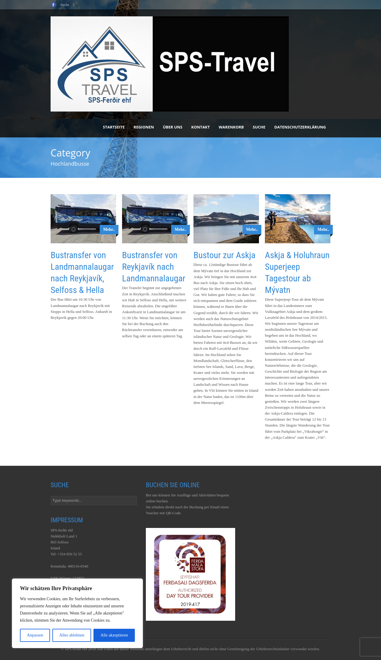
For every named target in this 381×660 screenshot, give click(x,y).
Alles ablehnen (71, 635)
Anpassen (35, 635)
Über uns (172, 127)
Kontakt (200, 127)
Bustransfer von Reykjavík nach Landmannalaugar (153, 266)
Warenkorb (231, 127)
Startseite (114, 127)
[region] (77, 613)
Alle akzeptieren (114, 635)
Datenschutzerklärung (300, 127)
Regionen (144, 127)
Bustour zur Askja (224, 255)
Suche (259, 127)
